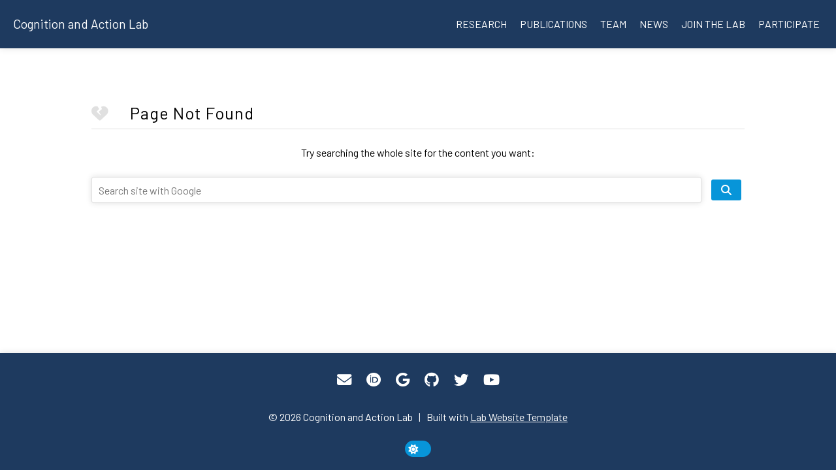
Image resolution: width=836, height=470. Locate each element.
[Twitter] (461, 379)
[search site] (726, 190)
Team (613, 24)
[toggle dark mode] (418, 449)
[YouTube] (491, 379)
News (653, 24)
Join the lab (713, 24)
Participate (789, 24)
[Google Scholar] (403, 379)
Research (481, 24)
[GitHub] (431, 379)
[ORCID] (373, 379)
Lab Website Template (519, 417)
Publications (553, 24)
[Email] (344, 379)
